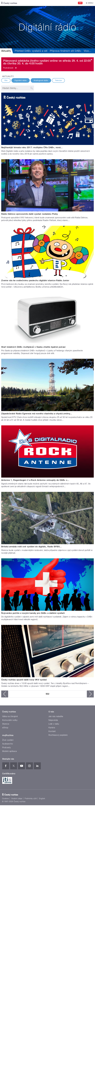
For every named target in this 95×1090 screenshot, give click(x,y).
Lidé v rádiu (53, 724)
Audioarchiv (7, 744)
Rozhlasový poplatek (58, 735)
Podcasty (6, 747)
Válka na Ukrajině (10, 716)
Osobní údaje (16, 799)
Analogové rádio (41, 80)
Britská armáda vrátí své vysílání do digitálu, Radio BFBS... (31, 546)
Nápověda (53, 720)
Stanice (5, 724)
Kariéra (51, 727)
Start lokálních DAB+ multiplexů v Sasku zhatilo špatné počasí (33, 347)
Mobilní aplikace (9, 751)
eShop (5, 727)
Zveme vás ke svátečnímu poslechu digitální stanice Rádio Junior (35, 280)
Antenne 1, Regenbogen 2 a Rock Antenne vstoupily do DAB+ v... (35, 480)
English (42, 799)
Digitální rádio (20, 80)
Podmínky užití (31, 799)
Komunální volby (9, 720)
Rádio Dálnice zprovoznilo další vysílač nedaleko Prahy (29, 214)
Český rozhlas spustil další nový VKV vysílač (24, 679)
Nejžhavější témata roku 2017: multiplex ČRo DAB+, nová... (32, 147)
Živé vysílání (7, 740)
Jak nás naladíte (55, 716)
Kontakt (52, 731)
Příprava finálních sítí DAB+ (65, 50)
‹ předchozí (4, 693)
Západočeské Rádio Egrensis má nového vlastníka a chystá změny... (36, 413)
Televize (58, 80)
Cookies (5, 799)
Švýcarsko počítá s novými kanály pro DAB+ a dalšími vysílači (33, 613)
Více (87, 50)
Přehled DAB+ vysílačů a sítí (31, 50)
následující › (90, 693)
